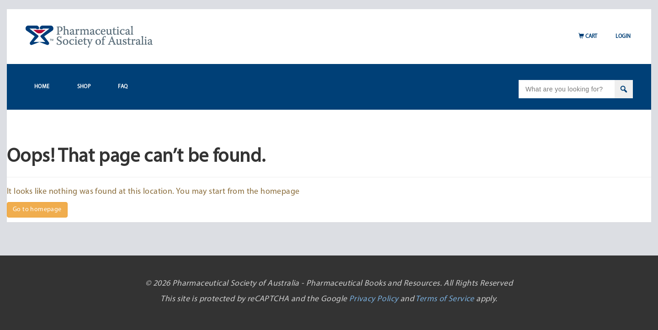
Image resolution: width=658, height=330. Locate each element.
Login (623, 36)
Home (42, 87)
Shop (84, 87)
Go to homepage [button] (37, 209)
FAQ (122, 87)
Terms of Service (444, 299)
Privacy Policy (373, 299)
